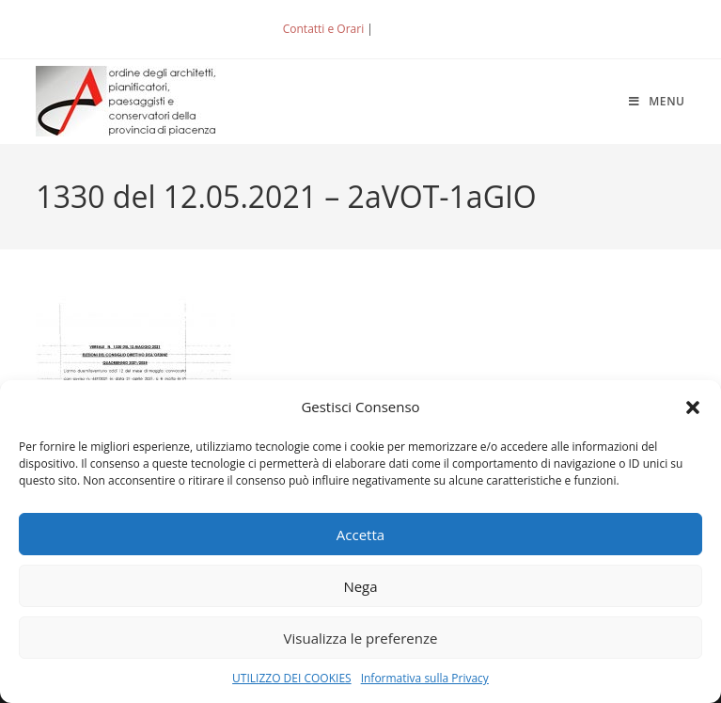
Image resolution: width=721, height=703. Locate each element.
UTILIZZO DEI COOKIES (292, 678)
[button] (692, 407)
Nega (360, 586)
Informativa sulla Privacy (425, 678)
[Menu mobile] (657, 101)
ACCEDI (407, 29)
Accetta (360, 534)
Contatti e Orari (323, 29)
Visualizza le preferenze (361, 638)
